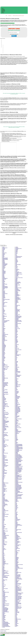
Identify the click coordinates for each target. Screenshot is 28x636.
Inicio (2, 8)
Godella (3, 553)
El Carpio (3, 490)
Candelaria (3, 402)
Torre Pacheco (17, 541)
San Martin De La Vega (18, 459)
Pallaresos (16, 370)
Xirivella (16, 614)
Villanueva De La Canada (18, 596)
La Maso (3, 604)
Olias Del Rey (17, 355)
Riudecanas (16, 429)
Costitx (3, 468)
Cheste (3, 439)
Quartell (16, 417)
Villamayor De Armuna (18, 593)
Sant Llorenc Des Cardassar (18, 492)
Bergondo (3, 354)
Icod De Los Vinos (4, 579)
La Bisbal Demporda (5, 596)
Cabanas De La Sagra (5, 382)
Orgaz (16, 363)
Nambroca (16, 341)
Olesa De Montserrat (18, 354)
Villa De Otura (17, 587)
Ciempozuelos (4, 446)
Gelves (3, 546)
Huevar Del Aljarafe (5, 576)
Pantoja (16, 374)
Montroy (16, 325)
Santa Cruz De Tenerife (18, 471)
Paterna (16, 380)
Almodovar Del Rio (4, 293)
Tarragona (16, 523)
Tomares (16, 534)
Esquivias (3, 515)
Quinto (16, 419)
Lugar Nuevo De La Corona (19, 277)
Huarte (3, 574)
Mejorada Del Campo (18, 299)
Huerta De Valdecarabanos (5, 575)
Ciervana (3, 447)
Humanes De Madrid (5, 577)
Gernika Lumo (4, 549)
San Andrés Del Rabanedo (18, 444)
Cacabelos (3, 386)
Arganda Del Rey (4, 316)
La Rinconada (4, 615)
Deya (3, 480)
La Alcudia (3, 594)
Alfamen (3, 277)
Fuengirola (3, 532)
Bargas (3, 341)
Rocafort (16, 432)
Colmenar (3, 456)
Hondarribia (3, 570)
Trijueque (16, 547)
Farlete (3, 520)
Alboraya (3, 261)
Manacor (16, 286)
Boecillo (3, 365)
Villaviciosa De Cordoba (18, 607)
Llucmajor (16, 266)
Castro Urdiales (4, 429)
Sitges (16, 513)
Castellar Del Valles (4, 422)
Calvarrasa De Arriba (5, 392)
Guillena (3, 566)
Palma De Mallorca (17, 371)
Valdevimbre (17, 562)
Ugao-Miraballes (17, 550)
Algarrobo (3, 281)
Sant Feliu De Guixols (18, 486)
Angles (3, 304)
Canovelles (3, 405)
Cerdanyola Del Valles (5, 435)
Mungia (16, 337)
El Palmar (3, 497)
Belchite (3, 343)
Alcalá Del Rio (4, 265)
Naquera (16, 342)
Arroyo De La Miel (4, 321)
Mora (16, 327)
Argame (3, 315)
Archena (3, 313)
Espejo (3, 512)
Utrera (16, 556)
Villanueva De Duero (18, 595)
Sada (16, 437)
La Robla (3, 616)
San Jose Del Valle (17, 454)
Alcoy (3, 269)
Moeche (16, 306)
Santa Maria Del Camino (18, 476)
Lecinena (16, 250)
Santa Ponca (16, 483)
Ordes (16, 362)
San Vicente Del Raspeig (18, 498)
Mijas (16, 303)
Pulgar (16, 413)
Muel (16, 335)
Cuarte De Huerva (4, 472)
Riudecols (16, 430)
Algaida (3, 280)
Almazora (3, 291)
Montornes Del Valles (18, 323)
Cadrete (3, 388)
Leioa (16, 252)
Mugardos (16, 336)
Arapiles (3, 311)
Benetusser (3, 348)
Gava (3, 545)
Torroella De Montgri (18, 544)
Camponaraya (4, 399)
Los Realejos (17, 274)
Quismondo (16, 420)
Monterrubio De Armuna (18, 321)
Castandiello (4, 420)
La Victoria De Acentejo (18, 248)
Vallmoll (16, 570)
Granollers (3, 559)
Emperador (3, 505)
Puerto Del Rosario (17, 410)
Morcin (16, 329)
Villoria (16, 609)
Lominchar (16, 268)
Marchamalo (17, 289)
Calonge (3, 390)
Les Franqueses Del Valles (18, 256)
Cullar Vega (3, 475)
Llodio (16, 263)
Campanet (3, 397)
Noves (16, 347)
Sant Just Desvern (17, 491)
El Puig (3, 501)
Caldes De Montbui (4, 389)
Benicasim (3, 349)
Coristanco (3, 464)
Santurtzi (16, 496)
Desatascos (3, 11)
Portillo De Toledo (17, 404)
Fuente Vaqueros (4, 538)
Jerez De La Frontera (5, 588)
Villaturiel (16, 605)
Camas (3, 395)
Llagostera (16, 261)
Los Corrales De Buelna (18, 272)
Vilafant (16, 582)
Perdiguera (16, 386)
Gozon (3, 556)
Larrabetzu (3, 617)
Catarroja (3, 430)
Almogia (3, 294)
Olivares (16, 357)
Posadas (16, 405)
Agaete (3, 251)
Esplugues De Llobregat (5, 514)
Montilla (16, 322)
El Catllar (3, 491)
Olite (16, 356)
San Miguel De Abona (18, 461)
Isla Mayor (3, 586)
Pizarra (16, 394)
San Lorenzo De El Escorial (18, 457)
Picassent (16, 389)
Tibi (15, 531)
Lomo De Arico (17, 269)
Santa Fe (16, 474)
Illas (2, 581)
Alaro (3, 257)
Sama (16, 443)
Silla (15, 510)
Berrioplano (3, 357)
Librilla (16, 259)
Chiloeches (3, 441)
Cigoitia (3, 449)
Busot (3, 381)
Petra (16, 387)
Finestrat (3, 527)
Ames (3, 301)
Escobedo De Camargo (5, 510)
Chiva (3, 443)
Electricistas (3, 10)
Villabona (16, 586)
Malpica (16, 285)
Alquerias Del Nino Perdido (6, 299)
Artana (3, 323)
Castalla (3, 419)
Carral (3, 411)
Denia (3, 479)
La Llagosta (3, 602)
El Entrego (3, 493)
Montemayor (17, 319)
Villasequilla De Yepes (18, 603)
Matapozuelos (17, 295)
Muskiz (16, 340)
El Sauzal (3, 503)
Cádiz (3, 387)
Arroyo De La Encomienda (5, 320)
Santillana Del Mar (17, 489)
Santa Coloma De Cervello (18, 467)
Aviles (3, 331)
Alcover (3, 268)
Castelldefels (4, 423)
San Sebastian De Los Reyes (19, 466)
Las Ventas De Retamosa (5, 625)
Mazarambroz (17, 297)
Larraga (3, 618)
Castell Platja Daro (4, 424)
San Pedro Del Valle (17, 465)
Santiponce (16, 490)
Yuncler (16, 617)
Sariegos (16, 500)
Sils (15, 511)
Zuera (16, 624)
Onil (15, 360)
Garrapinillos (4, 544)
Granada (3, 558)
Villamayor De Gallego (18, 594)
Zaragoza (16, 621)
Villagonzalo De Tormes (18, 590)
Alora (3, 298)
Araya (3, 312)
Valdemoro (16, 558)
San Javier (16, 453)
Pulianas (16, 414)
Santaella (16, 472)
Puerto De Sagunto (17, 411)
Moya (16, 333)
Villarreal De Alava (17, 601)
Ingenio (3, 583)
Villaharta (16, 591)
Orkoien (16, 364)
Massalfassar (17, 294)
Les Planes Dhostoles (18, 257)
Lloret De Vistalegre (18, 264)
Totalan (16, 546)
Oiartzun (16, 352)
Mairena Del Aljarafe (18, 282)
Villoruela (16, 610)
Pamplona (16, 373)
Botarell (3, 372)
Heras (3, 568)
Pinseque (16, 393)
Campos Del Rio (4, 401)
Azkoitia (3, 332)
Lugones (16, 278)
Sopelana (16, 518)
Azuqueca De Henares (5, 334)
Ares (3, 314)
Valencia (16, 563)
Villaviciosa (16, 606)
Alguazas (3, 285)
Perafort (16, 385)
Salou (16, 440)
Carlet (3, 409)
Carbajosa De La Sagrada (5, 406)
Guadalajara (3, 560)
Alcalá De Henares (4, 264)
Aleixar (3, 274)
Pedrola (16, 382)
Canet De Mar (4, 404)
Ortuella (16, 365)
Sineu (16, 512)
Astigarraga (3, 328)
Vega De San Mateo (17, 574)
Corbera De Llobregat (5, 462)
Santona (16, 493)
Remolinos (16, 422)
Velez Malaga (17, 577)
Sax (15, 502)
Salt (15, 441)
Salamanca (16, 439)
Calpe (3, 391)
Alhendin (3, 288)
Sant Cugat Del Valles (18, 485)
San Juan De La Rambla (18, 456)
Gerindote (3, 548)
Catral (3, 431)
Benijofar (3, 352)
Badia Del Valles (4, 336)
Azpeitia (3, 333)
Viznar (16, 613)
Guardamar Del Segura (5, 563)
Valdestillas (16, 561)
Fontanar (3, 530)
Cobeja (3, 451)
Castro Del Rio (4, 428)
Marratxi (16, 291)
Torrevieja (16, 543)
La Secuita (3, 621)
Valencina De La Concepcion (19, 564)
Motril (16, 332)
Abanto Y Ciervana (4, 247)
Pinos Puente (17, 392)
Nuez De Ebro (17, 348)
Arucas (3, 325)
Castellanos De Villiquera (5, 421)
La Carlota (3, 597)
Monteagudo (17, 318)
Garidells (3, 543)
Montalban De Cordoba (18, 316)
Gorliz (3, 555)
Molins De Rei (17, 310)
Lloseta (16, 265)
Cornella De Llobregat (5, 465)
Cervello (3, 436)
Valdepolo (16, 559)
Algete (3, 282)
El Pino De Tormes (4, 499)
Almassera (3, 290)
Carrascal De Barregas (5, 412)
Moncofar (16, 313)
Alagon (3, 255)
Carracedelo (3, 410)
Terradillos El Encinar (18, 529)
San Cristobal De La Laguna (19, 448)
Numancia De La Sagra (18, 349)
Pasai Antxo (16, 378)
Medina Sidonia (17, 298)
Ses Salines (16, 507)
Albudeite (3, 262)
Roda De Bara (17, 433)
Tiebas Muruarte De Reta (18, 532)
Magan (16, 281)
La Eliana (3, 598)
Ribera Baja (16, 425)
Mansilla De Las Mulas (18, 287)
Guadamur (3, 562)
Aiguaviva (3, 254)
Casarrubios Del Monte (5, 417)
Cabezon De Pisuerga (5, 385)
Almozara (3, 296)
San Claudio (16, 446)
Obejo (16, 350)
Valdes (16, 560)
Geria (3, 547)
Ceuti (3, 437)
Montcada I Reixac (17, 317)
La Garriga (3, 599)
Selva (16, 504)
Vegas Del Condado (17, 575)
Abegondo (3, 248)
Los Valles (16, 275)
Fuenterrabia (4, 536)
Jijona (3, 589)
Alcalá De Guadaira (4, 263)
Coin (3, 453)
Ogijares (16, 351)
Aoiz (3, 307)
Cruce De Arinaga (4, 470)
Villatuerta (16, 604)
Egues (3, 487)
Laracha (3, 612)
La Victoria (16, 247)
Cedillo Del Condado (5, 432)
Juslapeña (3, 590)
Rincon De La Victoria (18, 427)
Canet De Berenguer (5, 403)
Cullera (3, 476)
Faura (3, 522)
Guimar (3, 567)
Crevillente (3, 469)
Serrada (16, 506)
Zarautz (16, 622)
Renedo (16, 423)
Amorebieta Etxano (4, 302)
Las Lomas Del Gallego (5, 622)
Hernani (3, 569)
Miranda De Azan (17, 305)
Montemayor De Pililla (18, 320)
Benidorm (3, 350)
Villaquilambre (17, 599)
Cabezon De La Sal (4, 384)
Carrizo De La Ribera (5, 414)
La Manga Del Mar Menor (5, 603)
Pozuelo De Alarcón (17, 406)
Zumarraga (16, 625)
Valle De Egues (17, 567)
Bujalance (3, 376)
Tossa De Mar (17, 545)
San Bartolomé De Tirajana (18, 445)
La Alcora (3, 593)
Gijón (3, 551)
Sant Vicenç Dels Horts (18, 497)
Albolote (3, 260)
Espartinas (3, 506)
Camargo (3, 394)
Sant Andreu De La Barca (18, 478)
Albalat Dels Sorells (5, 258)
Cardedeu (3, 408)
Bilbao (3, 362)
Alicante (3, 289)
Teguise (16, 526)
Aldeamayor (4, 271)
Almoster (3, 295)
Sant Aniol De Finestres (18, 479)
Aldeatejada (3, 273)
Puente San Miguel (17, 408)
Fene (3, 523)
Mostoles (16, 331)
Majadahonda (17, 283)
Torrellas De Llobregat (18, 538)
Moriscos (16, 330)
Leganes (16, 251)
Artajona (3, 322)
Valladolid (16, 565)
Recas (16, 421)
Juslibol (3, 591)
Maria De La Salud (17, 290)
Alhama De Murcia (4, 286)
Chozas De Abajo (4, 444)
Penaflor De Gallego (18, 384)
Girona (3, 552)
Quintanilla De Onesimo (18, 418)
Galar (3, 539)
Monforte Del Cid (17, 314)
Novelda (16, 346)
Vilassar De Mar (17, 585)
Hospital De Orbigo (4, 572)
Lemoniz (16, 253)
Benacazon (3, 344)
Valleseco (16, 568)
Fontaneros (3, 9)
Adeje (3, 250)
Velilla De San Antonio (18, 578)
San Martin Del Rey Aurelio (19, 460)
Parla (16, 377)
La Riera (3, 614)
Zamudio (16, 620)
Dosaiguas (3, 484)
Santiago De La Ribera (18, 488)
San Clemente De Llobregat (18, 447)
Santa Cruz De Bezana (18, 469)
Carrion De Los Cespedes (5, 413)
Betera (3, 361)
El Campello (4, 489)
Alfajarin (3, 276)
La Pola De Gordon (4, 610)
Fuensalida (3, 534)
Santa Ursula (17, 484)
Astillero (3, 329)
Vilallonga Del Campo (18, 583)
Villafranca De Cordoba (18, 589)
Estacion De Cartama (5, 516)
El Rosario (3, 502)
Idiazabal (3, 580)
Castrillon (3, 427)
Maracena (16, 288)
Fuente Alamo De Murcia (5, 535)
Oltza (16, 358)
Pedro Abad (16, 381)
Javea (3, 587)
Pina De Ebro (17, 391)
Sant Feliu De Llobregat (18, 487)
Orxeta (16, 366)
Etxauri (3, 518)
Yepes (16, 616)
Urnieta (16, 554)
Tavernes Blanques (17, 524)
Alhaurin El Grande (4, 287)
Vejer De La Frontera (18, 576)
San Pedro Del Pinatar (18, 464)
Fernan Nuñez (4, 524)
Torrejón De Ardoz (17, 536)
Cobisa (3, 452)
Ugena (16, 551)
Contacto (3, 12)
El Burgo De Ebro (4, 488)
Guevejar (3, 565)
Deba (3, 477)
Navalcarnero (17, 344)
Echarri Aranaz (4, 486)
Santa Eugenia (17, 473)
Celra (3, 433)
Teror (16, 528)
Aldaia (3, 270)
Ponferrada (16, 400)
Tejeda (16, 527)
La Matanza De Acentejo (5, 605)
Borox (3, 370)
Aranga (3, 309)
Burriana (3, 380)
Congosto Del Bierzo (5, 459)
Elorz (3, 496)
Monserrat (16, 315)
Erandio (3, 507)
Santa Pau (16, 481)
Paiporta (16, 368)
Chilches (3, 440)
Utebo (16, 555)
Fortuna (3, 531)
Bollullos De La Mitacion (5, 366)
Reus (16, 424)
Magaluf (16, 280)
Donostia (3, 483)
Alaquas (3, 256)
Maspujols (16, 293)
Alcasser (3, 266)
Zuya (16, 626)
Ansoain (3, 306)
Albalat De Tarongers (5, 259)
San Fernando (17, 449)
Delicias (3, 478)
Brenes (3, 373)
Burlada (3, 379)
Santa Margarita (17, 475)
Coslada (3, 467)
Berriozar (3, 358)
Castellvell (3, 425)
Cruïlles (3, 471)
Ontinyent (16, 361)
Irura (3, 585)
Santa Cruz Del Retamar (18, 470)
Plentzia (16, 395)
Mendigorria (17, 302)
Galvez (3, 542)
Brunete (3, 374)
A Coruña (3, 249)
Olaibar (16, 353)
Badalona (3, 335)
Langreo (3, 606)
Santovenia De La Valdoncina (19, 494)
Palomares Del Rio (17, 372)
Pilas (16, 390)
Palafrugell (16, 369)
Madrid (16, 279)
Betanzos (3, 360)
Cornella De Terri (4, 466)
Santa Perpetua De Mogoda (18, 482)
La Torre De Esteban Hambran (6, 626)
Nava (16, 343)
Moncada (16, 312)
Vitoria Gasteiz (17, 612)
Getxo (3, 550)
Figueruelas (3, 526)
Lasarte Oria (4, 619)
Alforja (3, 279)
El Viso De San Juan (5, 504)
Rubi (16, 436)
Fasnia (3, 521)
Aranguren (3, 310)
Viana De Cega (17, 580)
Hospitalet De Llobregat (5, 573)
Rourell (16, 435)
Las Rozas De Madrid (5, 624)
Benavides (3, 347)
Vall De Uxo (17, 566)
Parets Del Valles (17, 376)
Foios (3, 529)
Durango (3, 485)
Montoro (16, 324)
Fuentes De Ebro (4, 537)
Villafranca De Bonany (18, 588)
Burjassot (3, 378)
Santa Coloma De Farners (18, 468)
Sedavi (16, 503)
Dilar (3, 481)
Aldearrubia (3, 272)
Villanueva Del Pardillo (18, 598)
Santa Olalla (16, 480)
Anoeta (3, 305)
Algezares (3, 283)
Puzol (16, 415)
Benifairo (3, 351)
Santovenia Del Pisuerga (18, 495)
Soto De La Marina (17, 519)
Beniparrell (3, 353)
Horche (3, 571)
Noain (16, 345)
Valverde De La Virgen (18, 572)
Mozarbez (16, 334)
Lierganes (16, 260)
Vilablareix (16, 581)
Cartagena (3, 415)
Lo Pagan (16, 270)
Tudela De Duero (17, 548)
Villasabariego (17, 602)
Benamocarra (4, 346)
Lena (16, 254)
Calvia (3, 393)
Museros (16, 339)
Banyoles (3, 337)
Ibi (2, 578)
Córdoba (3, 463)
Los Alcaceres (17, 271)
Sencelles (16, 505)
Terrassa (16, 530)
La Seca (3, 620)
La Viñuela (16, 249)
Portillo (16, 403)
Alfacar (3, 275)
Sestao (16, 508)
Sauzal (16, 501)
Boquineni (3, 368)
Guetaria (3, 564)
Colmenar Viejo (4, 457)
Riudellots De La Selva (18, 431)
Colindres (3, 455)
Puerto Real (16, 412)
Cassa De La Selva (4, 418)
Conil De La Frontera (5, 460)
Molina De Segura (17, 309)
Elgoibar (3, 495)
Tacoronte (16, 522)
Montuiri (16, 326)
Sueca (16, 521)
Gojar (3, 554)
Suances (16, 520)
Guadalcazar (4, 561)
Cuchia (3, 474)
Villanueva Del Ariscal (18, 597)
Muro (16, 338)
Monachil (16, 311)
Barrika (3, 342)
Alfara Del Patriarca (5, 278)
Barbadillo (3, 339)
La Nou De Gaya (4, 607)
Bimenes (3, 363)
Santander (16, 477)
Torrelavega (16, 537)
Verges (16, 579)
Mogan (16, 307)
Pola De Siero (17, 398)
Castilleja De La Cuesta (5, 426)
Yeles (16, 615)
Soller (16, 515)
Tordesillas (16, 535)
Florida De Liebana (4, 528)
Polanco (16, 399)
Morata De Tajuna (17, 328)
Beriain (3, 355)
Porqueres (16, 401)
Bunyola (3, 377)
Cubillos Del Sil (4, 473)
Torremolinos (17, 539)
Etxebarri (3, 519)
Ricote (16, 426)
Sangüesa (16, 452)
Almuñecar (3, 297)
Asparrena (3, 326)
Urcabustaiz (16, 552)
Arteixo (3, 324)
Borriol (3, 371)
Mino (16, 304)
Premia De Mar (17, 407)
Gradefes (3, 557)
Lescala (16, 255)
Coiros (3, 454)
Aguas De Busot (4, 252)
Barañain (3, 338)
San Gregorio (17, 451)
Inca (2, 582)
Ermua (3, 508)
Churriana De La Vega (5, 445)
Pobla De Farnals (17, 396)
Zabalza (16, 619)
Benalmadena (4, 345)
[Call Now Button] (2, 635)
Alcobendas (3, 267)
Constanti (3, 461)
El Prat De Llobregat (5, 500)
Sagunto (16, 438)
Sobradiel (16, 514)
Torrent (16, 540)
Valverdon (16, 573)
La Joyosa (3, 601)
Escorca (3, 511)
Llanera (16, 262)
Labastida (3, 595)
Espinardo (3, 513)
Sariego (16, 499)
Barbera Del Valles (4, 340)
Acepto (4, 634)
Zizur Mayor (17, 623)
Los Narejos (16, 273)
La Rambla (3, 613)
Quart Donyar (17, 416)
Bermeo (3, 356)
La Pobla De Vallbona (5, 609)
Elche (3, 492)
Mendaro (16, 301)
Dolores (3, 482)
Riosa (16, 428)
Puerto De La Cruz (17, 409)
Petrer (16, 388)
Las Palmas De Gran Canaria (6, 623)
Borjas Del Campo (4, 369)
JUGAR (13, 35)
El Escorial (3, 494)
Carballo (3, 407)
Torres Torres (17, 542)
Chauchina (3, 438)
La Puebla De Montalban (5, 611)
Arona (3, 317)
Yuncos (16, 618)
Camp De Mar (4, 398)
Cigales (3, 448)
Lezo (16, 258)
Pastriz (16, 379)
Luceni (16, 276)
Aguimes (3, 253)
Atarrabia (3, 330)
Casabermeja (4, 416)
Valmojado (16, 571)
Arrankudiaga (4, 318)
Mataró (16, 296)
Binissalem (3, 364)
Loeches (16, 267)
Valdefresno (16, 557)
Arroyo (3, 319)
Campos (3, 400)
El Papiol (3, 498)
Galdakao (3, 540)
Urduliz (16, 553)
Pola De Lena (17, 397)
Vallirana (16, 569)
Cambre (3, 396)
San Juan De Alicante (18, 455)
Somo (16, 516)
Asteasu (3, 327)
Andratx (3, 303)
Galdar (3, 541)
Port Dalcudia (17, 402)
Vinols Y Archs (17, 611)
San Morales (17, 462)
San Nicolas (16, 463)
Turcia (16, 549)
